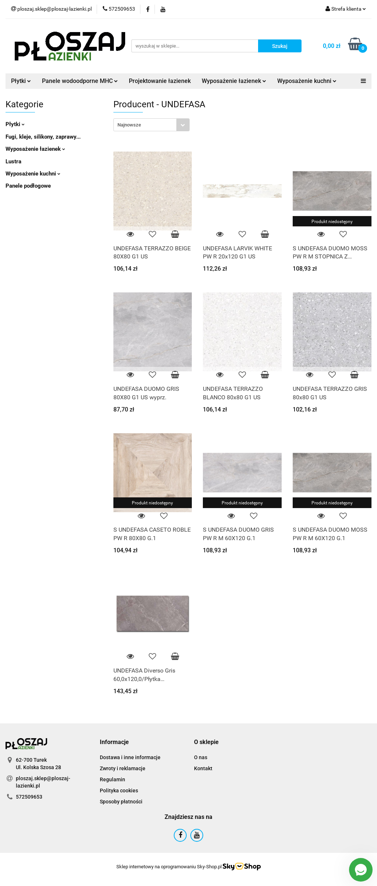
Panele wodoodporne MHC (80, 80)
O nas (200, 757)
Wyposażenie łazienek (234, 80)
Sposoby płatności (121, 802)
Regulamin (112, 779)
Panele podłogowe (28, 186)
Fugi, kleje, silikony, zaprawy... (43, 136)
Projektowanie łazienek (160, 80)
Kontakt (203, 768)
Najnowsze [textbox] (129, 125)
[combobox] (151, 124)
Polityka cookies (119, 790)
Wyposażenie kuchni (307, 80)
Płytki (21, 80)
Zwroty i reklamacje (122, 768)
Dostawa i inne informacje (130, 757)
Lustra (13, 161)
